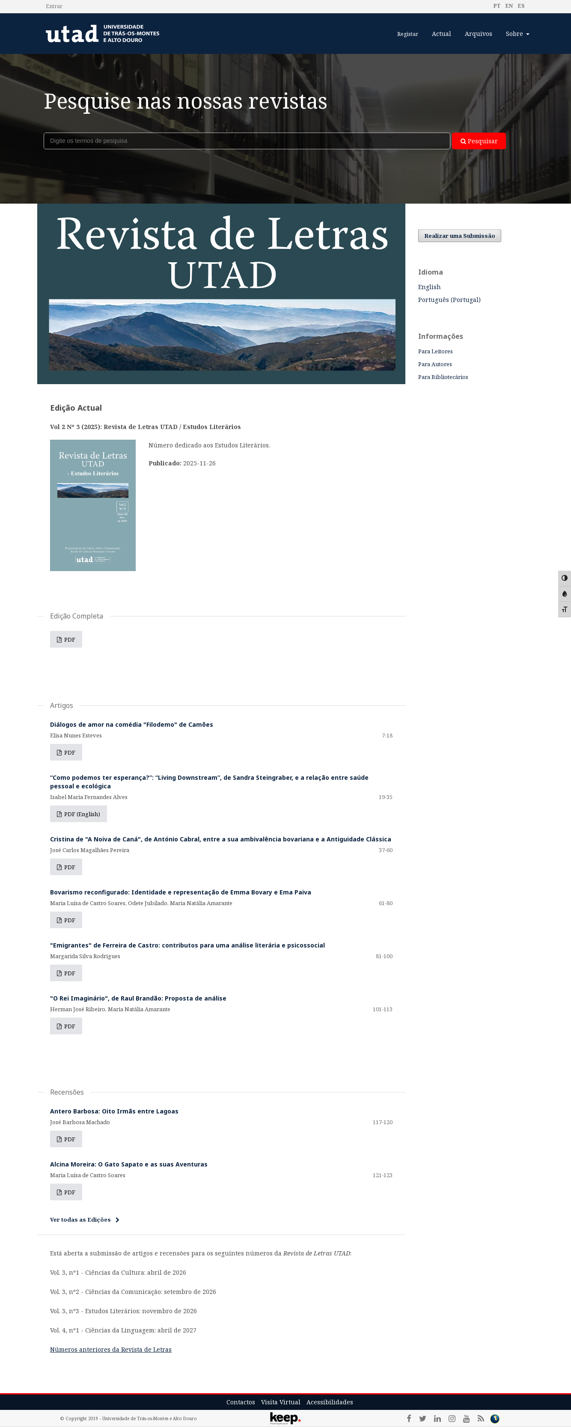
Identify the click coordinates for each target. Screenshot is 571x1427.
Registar (407, 34)
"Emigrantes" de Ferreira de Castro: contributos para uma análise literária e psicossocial (187, 945)
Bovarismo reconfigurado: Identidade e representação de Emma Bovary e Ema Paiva (180, 892)
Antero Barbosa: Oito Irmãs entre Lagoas (114, 1111)
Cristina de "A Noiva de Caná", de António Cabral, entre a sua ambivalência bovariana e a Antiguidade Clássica (220, 839)
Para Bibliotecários (443, 377)
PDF (69, 639)
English (429, 287)
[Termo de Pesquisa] (247, 141)
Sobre (515, 34)
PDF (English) (81, 814)
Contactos (240, 1402)
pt (497, 5)
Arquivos (478, 34)
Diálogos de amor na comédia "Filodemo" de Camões (131, 724)
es (521, 5)
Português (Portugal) (449, 300)
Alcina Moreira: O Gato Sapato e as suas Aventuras (129, 1164)
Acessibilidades (329, 1402)
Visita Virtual (280, 1402)
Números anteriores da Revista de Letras (111, 1349)
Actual (441, 34)
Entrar (54, 6)
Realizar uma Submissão (459, 236)
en (508, 5)
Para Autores (435, 364)
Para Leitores (435, 351)
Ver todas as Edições (80, 1219)
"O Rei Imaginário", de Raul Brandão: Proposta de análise (138, 998)
